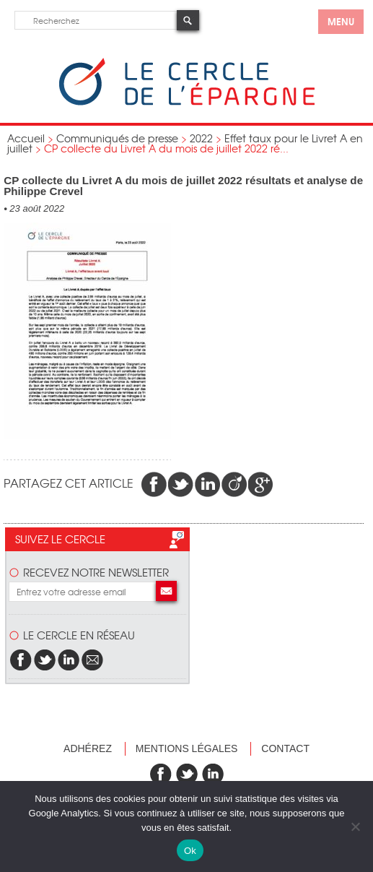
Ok (190, 850)
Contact (285, 748)
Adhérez (87, 748)
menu (341, 21)
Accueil (26, 138)
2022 (201, 138)
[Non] (355, 826)
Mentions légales (187, 748)
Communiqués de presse (117, 138)
